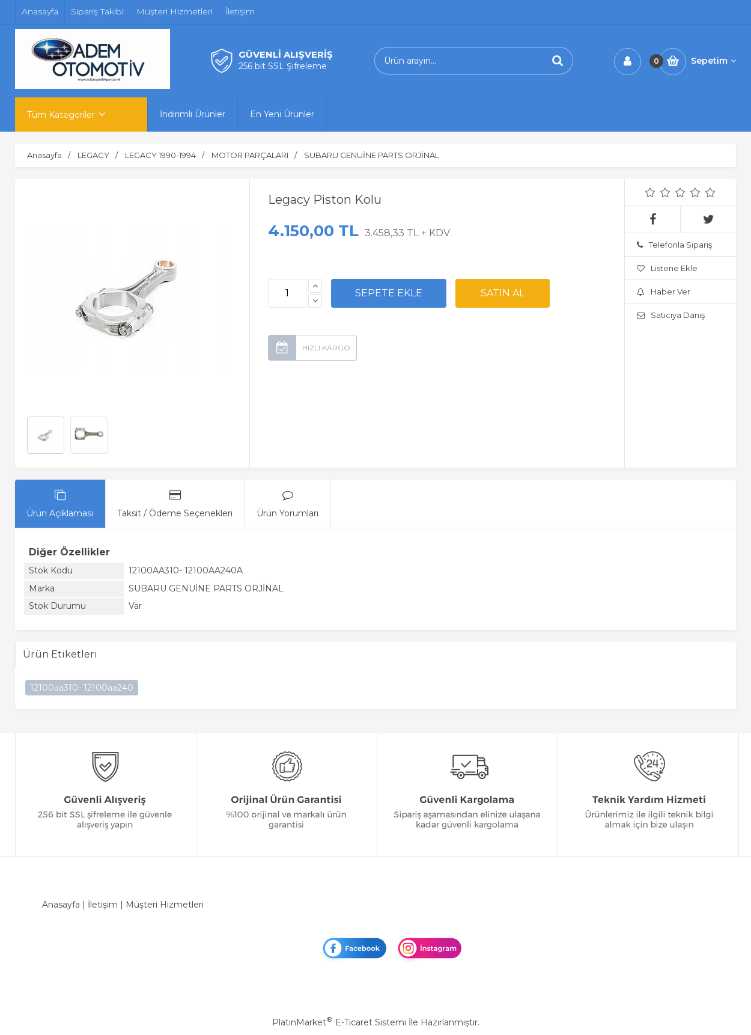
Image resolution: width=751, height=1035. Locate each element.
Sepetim (713, 60)
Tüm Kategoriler (61, 114)
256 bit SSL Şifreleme (283, 66)
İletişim (103, 904)
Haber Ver (663, 291)
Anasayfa (61, 904)
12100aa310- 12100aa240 (81, 687)
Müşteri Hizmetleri (165, 904)
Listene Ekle (667, 268)
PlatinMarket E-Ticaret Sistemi (339, 1022)
